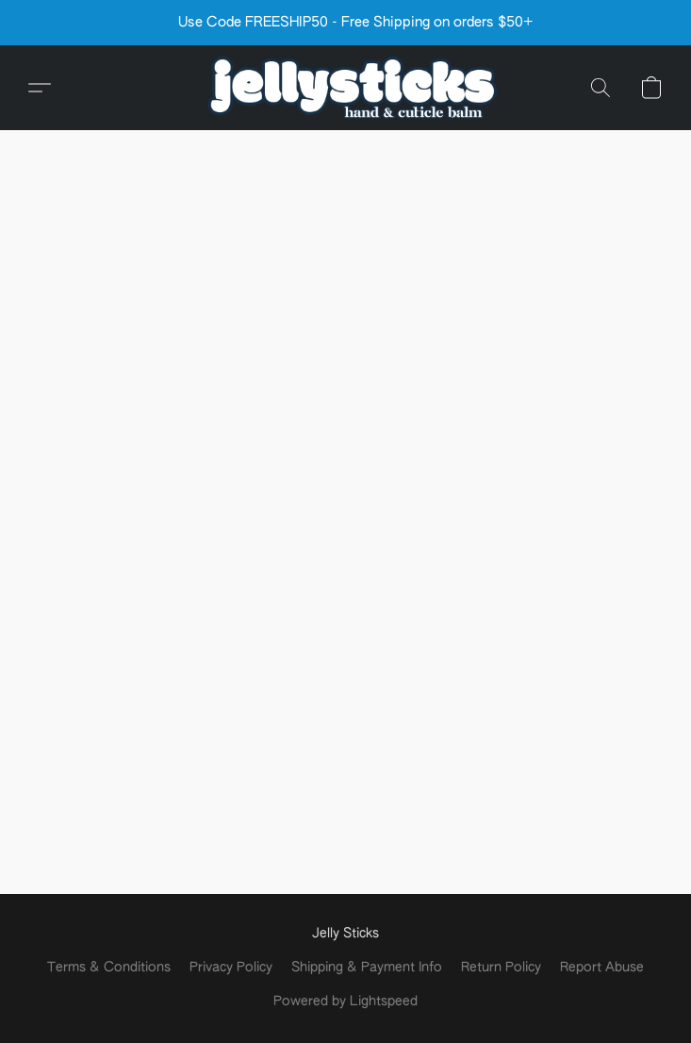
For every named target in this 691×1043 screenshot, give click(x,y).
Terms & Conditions (109, 967)
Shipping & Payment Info (366, 967)
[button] (346, 88)
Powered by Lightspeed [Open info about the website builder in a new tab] (345, 1001)
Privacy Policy (230, 967)
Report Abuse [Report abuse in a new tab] (602, 967)
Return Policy (501, 967)
